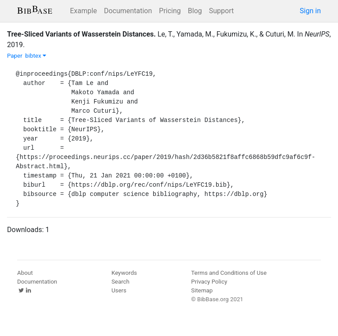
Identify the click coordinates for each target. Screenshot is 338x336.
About (25, 273)
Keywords (124, 273)
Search (120, 281)
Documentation (128, 11)
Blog (195, 11)
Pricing (170, 11)
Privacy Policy (209, 281)
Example (83, 11)
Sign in (310, 11)
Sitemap (202, 290)
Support (221, 11)
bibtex (35, 55)
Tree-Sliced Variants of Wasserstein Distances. (81, 34)
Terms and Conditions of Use (228, 273)
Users (118, 290)
